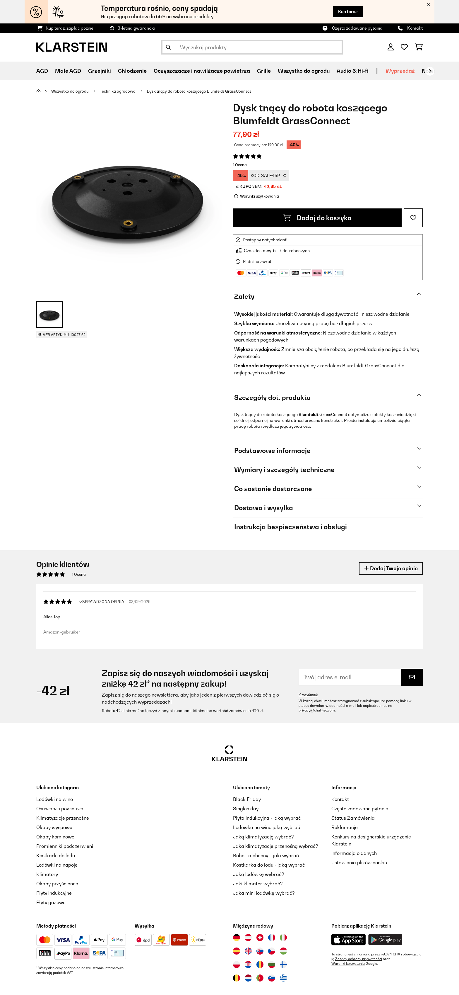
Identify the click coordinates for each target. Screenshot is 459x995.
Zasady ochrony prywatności (358, 959)
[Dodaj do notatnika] (413, 217)
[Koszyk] (419, 47)
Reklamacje (344, 827)
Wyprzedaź (400, 71)
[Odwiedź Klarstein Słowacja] (259, 951)
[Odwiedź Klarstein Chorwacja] (248, 964)
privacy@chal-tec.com (317, 710)
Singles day (245, 808)
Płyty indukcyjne (54, 893)
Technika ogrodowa (118, 91)
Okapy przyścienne (57, 884)
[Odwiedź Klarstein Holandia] (248, 978)
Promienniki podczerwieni (64, 846)
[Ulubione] (404, 47)
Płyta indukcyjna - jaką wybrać (267, 818)
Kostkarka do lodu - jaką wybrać (269, 865)
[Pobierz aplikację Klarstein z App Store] (348, 939)
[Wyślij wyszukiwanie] (168, 47)
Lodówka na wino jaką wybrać (266, 827)
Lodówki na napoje (57, 865)
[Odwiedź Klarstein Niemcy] (236, 937)
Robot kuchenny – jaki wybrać (266, 855)
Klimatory (47, 874)
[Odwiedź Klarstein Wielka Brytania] (248, 951)
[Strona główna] (43, 91)
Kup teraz (348, 11)
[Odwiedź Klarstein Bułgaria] (271, 964)
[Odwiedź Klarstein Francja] (271, 937)
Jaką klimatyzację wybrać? (263, 837)
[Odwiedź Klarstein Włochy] (283, 937)
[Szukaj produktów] (252, 47)
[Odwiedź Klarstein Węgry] (283, 951)
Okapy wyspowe (54, 827)
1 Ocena (240, 164)
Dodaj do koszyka (317, 218)
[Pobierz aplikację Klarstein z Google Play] (385, 939)
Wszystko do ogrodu (70, 91)
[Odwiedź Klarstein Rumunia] (259, 964)
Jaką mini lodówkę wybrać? (264, 893)
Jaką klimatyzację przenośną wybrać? (275, 846)
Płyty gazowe (51, 902)
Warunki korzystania (348, 964)
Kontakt (415, 28)
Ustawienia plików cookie (359, 862)
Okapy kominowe (55, 837)
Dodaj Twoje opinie (391, 568)
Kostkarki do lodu (55, 855)
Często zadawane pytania (357, 28)
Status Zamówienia (353, 818)
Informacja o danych (354, 853)
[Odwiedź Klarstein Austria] (248, 937)
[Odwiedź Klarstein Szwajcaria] (259, 937)
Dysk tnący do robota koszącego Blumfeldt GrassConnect (199, 91)
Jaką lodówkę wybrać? (258, 874)
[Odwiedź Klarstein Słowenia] (271, 978)
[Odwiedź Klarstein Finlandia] (283, 964)
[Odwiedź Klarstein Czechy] (271, 951)
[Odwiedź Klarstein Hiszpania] (236, 951)
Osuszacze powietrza (59, 808)
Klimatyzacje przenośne (62, 818)
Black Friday (247, 799)
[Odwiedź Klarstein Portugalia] (259, 978)
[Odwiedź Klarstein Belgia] (236, 978)
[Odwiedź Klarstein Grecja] (283, 978)
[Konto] (391, 47)
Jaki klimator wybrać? (258, 884)
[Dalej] (430, 71)
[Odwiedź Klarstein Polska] (236, 964)
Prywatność (308, 694)
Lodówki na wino (54, 799)
